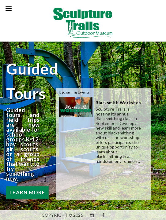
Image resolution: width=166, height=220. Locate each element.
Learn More (27, 192)
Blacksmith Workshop (118, 102)
